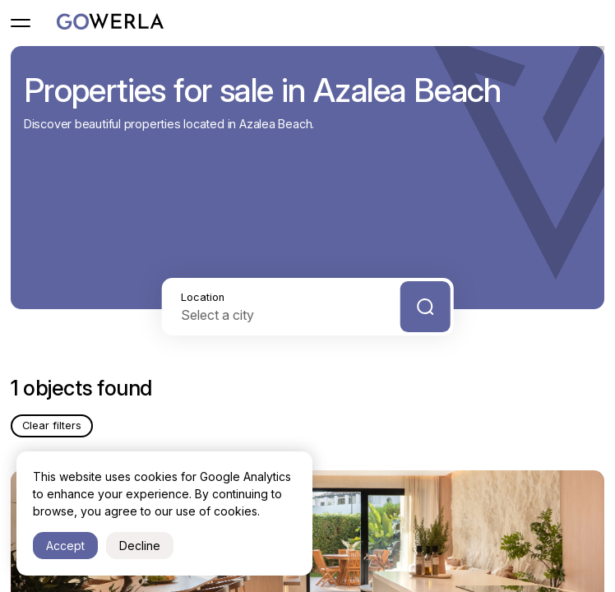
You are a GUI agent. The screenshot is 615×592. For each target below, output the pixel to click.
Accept (65, 546)
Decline (139, 546)
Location (202, 297)
